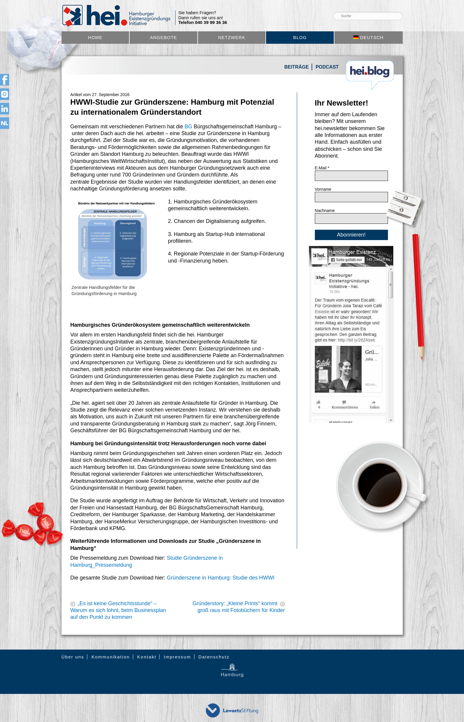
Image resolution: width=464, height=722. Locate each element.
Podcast (327, 66)
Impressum (177, 656)
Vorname (323, 189)
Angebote (163, 37)
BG (188, 126)
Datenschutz (213, 656)
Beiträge (296, 66)
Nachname (325, 210)
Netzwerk (231, 37)
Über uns (73, 656)
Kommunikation (110, 656)
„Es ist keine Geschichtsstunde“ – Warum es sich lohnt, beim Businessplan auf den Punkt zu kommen (118, 610)
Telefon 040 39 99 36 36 (202, 22)
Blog (300, 37)
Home (95, 37)
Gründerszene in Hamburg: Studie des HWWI (221, 578)
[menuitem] (368, 37)
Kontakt (147, 656)
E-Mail (322, 168)
